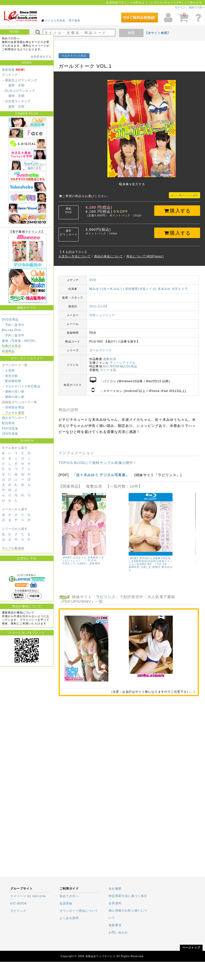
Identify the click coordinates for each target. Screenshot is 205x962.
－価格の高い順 (13, 397)
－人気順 (8, 370)
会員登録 (66, 903)
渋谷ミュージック (102, 315)
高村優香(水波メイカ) (141, 289)
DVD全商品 (10, 319)
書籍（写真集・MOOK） (20, 340)
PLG (117, 341)
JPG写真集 (10, 433)
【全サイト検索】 (158, 33)
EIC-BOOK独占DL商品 (120, 366)
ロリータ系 (108, 370)
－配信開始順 (11, 381)
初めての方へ (197, 7)
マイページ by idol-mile (28, 896)
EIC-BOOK (18, 903)
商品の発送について (108, 256)
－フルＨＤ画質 (13, 412)
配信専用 (8, 423)
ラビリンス (106, 597)
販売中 (19, 325)
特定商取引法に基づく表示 (128, 896)
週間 (11, 85)
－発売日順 (10, 376)
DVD (92, 280)
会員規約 (115, 903)
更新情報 (8, 69)
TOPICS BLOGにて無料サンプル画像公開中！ (98, 463)
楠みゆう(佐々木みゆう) (106, 289)
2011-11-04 (98, 306)
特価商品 (8, 351)
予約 (8, 325)
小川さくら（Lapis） (75, 563)
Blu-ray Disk (11, 330)
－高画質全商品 (13, 407)
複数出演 (109, 359)
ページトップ (191, 947)
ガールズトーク (100, 350)
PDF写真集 (10, 428)
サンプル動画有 (13, 548)
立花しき (146, 567)
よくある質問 (69, 918)
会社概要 (115, 888)
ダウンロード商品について (79, 910)
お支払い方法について (75, 256)
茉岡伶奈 (134, 567)
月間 (21, 85)
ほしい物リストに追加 (184, 195)
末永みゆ (164, 289)
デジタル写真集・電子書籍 (62, 20)
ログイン (180, 7)
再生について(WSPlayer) (145, 256)
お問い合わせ (118, 932)
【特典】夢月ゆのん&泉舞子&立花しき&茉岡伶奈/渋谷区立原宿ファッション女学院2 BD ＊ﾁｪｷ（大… (151, 561)
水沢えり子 (180, 289)
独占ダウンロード (15, 418)
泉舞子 (157, 567)
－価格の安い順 (13, 391)
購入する (177, 210)
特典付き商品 (11, 346)
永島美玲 (95, 563)
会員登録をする (41, 56)
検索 (131, 33)
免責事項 (115, 925)
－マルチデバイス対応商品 (21, 386)
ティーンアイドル (123, 362)
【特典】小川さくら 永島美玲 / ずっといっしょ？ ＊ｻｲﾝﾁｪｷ (83, 559)
